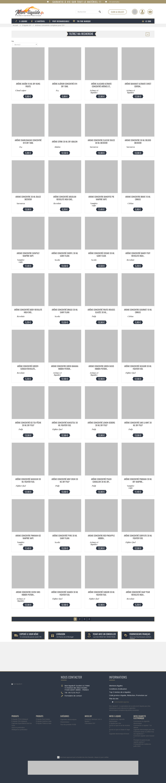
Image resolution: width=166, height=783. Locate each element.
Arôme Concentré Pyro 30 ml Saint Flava (64, 537)
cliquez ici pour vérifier (101, 757)
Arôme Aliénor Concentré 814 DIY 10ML (64, 85)
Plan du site (113, 698)
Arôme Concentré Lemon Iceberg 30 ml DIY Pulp (101, 424)
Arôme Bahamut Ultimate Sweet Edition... (138, 85)
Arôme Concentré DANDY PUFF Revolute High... (137, 254)
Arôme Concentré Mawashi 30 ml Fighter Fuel (28, 480)
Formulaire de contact (73, 695)
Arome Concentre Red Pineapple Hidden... (101, 537)
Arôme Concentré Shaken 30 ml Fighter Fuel (64, 593)
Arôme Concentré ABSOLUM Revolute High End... (64, 198)
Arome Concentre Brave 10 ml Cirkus (137, 198)
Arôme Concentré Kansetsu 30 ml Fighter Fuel (65, 424)
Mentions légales (116, 685)
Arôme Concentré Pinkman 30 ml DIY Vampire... (138, 480)
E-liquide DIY (26, 25)
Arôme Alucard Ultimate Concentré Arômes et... (101, 85)
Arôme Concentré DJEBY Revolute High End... (28, 311)
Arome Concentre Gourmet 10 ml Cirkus (138, 311)
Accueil (15, 25)
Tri (13, 41)
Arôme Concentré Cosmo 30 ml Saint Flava (101, 254)
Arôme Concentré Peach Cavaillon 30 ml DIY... (101, 480)
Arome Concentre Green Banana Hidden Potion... (64, 367)
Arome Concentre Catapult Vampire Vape (28, 254)
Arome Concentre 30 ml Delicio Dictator (138, 141)
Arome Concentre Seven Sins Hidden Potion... (28, 593)
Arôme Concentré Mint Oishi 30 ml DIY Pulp (65, 480)
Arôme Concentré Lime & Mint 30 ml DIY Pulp (138, 424)
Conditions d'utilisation (118, 689)
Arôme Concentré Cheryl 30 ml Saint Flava (65, 254)
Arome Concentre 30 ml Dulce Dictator (28, 198)
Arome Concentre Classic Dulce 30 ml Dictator (101, 141)
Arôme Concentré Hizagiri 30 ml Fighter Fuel (137, 367)
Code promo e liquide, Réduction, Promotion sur (128, 695)
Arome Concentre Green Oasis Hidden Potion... (101, 367)
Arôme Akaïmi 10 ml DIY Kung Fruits (28, 85)
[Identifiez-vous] (142, 12)
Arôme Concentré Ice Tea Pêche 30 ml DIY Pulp (28, 424)
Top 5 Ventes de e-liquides (120, 692)
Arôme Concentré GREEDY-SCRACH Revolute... (28, 367)
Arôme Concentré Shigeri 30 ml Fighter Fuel (101, 593)
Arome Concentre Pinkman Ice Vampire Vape (28, 537)
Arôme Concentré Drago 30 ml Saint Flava (65, 311)
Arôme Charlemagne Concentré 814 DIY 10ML (28, 141)
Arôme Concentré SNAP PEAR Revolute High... (138, 593)
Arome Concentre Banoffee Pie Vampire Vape (101, 198)
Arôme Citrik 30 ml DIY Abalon (64, 141)
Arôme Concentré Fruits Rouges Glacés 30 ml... (101, 311)
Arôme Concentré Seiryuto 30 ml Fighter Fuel (138, 537)
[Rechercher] (100, 12)
